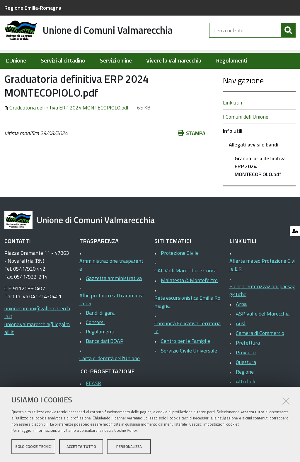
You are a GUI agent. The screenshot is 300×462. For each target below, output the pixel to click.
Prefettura (248, 361)
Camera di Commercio (260, 352)
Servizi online (116, 60)
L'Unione (16, 60)
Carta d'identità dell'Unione (109, 377)
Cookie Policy (125, 431)
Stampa (191, 152)
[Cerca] (288, 34)
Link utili (232, 121)
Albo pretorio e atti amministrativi (111, 318)
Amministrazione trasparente (111, 283)
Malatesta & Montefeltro (189, 299)
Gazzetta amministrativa (114, 297)
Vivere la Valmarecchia (173, 60)
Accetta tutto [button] (81, 447)
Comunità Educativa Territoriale (187, 346)
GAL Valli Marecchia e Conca (185, 289)
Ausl (241, 342)
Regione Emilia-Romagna (32, 8)
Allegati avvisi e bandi (122, 75)
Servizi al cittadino (63, 60)
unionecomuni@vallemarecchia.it (37, 331)
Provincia (246, 371)
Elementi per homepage (42, 75)
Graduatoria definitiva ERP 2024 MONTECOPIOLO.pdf (67, 126)
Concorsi (95, 341)
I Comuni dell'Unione (245, 135)
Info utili (85, 75)
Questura (246, 381)
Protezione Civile (180, 272)
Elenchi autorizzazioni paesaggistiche (262, 309)
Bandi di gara (100, 331)
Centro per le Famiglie (185, 360)
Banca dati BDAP (104, 360)
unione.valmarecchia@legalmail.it (37, 347)
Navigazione (243, 99)
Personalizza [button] (129, 447)
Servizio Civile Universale (189, 369)
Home (8, 75)
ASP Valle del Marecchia (262, 332)
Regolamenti (231, 60)
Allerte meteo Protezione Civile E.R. (262, 283)
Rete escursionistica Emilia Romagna (187, 320)
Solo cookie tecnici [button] (33, 447)
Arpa (241, 323)
